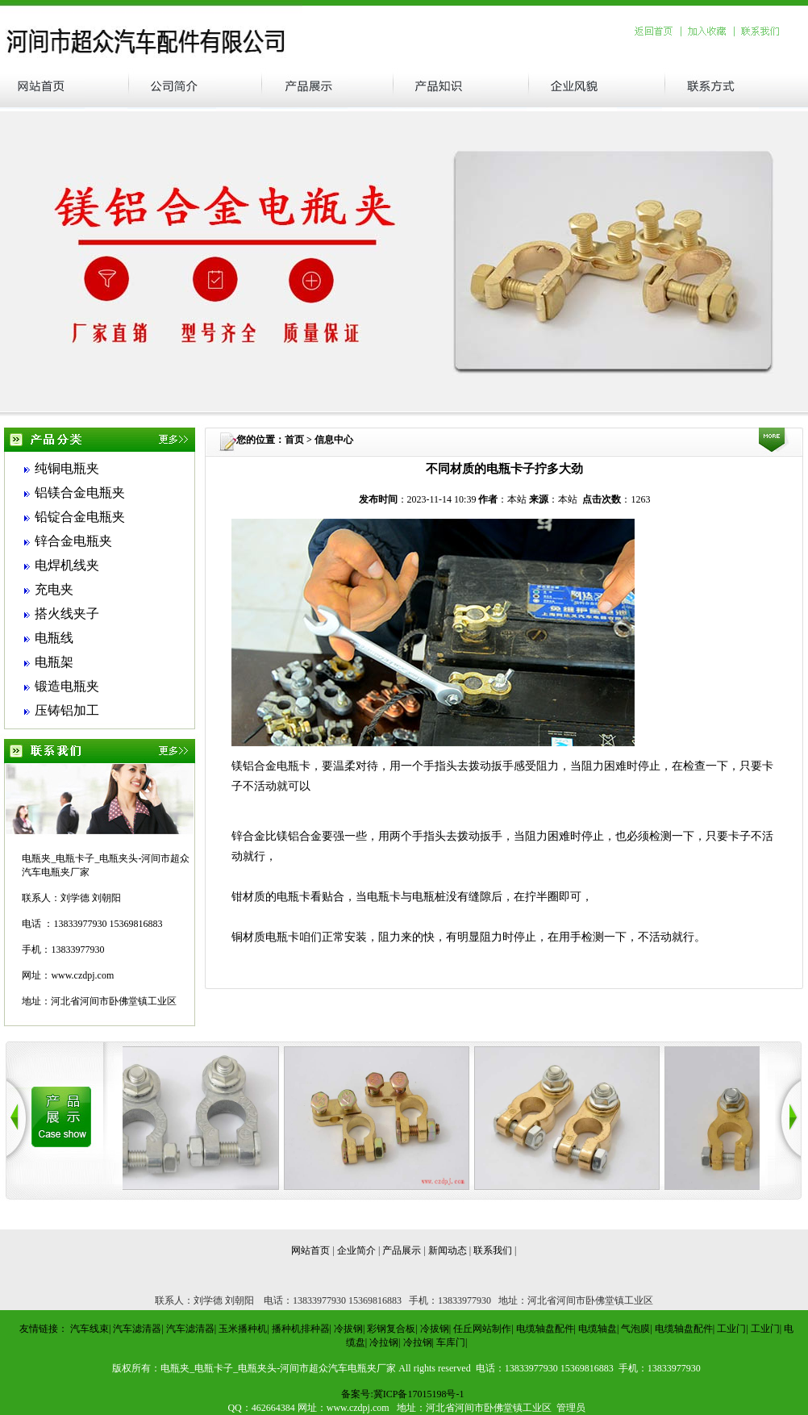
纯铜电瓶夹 (67, 468)
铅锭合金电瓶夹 (80, 517)
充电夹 (54, 589)
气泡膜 (635, 1328)
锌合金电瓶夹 (73, 541)
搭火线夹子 (67, 613)
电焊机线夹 (67, 565)
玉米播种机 (243, 1328)
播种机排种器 (301, 1328)
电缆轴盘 (597, 1328)
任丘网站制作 (482, 1328)
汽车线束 (89, 1328)
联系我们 (492, 1250)
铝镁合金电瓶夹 (80, 492)
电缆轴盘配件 (545, 1328)
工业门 (731, 1328)
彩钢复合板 (391, 1328)
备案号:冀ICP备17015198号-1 (402, 1394)
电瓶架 (54, 662)
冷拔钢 (348, 1328)
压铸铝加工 (67, 710)
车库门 (450, 1342)
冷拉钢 (383, 1342)
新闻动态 (447, 1250)
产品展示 (401, 1250)
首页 (294, 439)
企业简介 (356, 1250)
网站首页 (310, 1250)
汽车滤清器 (137, 1328)
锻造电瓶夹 (67, 686)
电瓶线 (54, 638)
